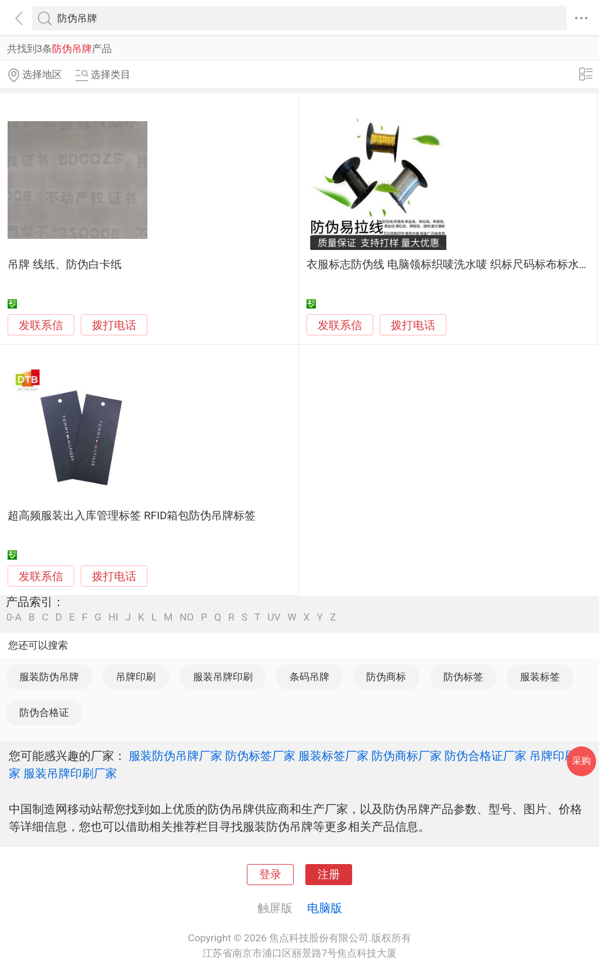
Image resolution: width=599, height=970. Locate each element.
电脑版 (324, 908)
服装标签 (540, 677)
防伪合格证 (44, 712)
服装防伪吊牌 (49, 677)
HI (113, 617)
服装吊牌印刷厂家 (70, 773)
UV (273, 617)
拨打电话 (114, 325)
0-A (14, 617)
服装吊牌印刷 (223, 677)
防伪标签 (463, 677)
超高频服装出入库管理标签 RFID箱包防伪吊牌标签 (132, 515)
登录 (270, 874)
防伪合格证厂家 (485, 756)
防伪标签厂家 (260, 756)
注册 (329, 874)
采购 (581, 760)
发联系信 (41, 325)
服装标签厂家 (333, 756)
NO (187, 617)
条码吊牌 (309, 677)
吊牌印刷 (136, 677)
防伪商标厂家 (406, 756)
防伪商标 (386, 677)
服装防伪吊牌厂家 (175, 756)
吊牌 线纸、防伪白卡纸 (65, 264)
